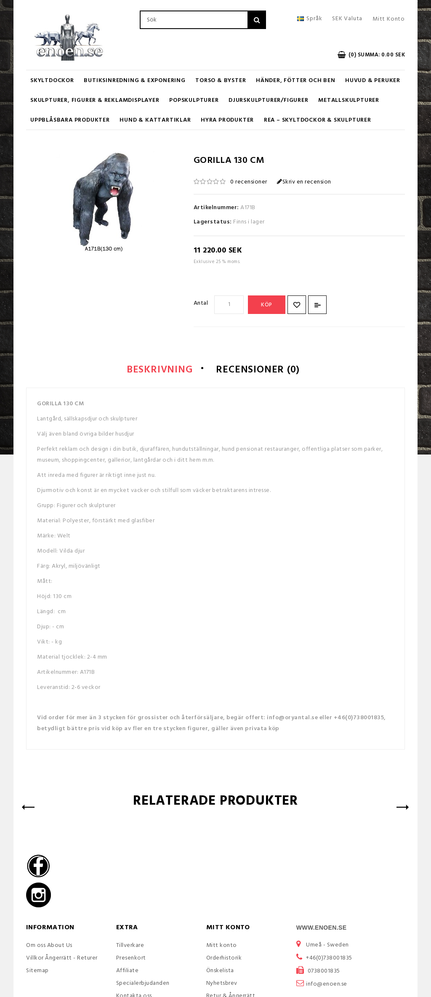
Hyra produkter (227, 120)
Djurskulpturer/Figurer (269, 100)
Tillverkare (130, 946)
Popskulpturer (193, 100)
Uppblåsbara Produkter (70, 120)
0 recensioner (248, 182)
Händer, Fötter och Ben (295, 80)
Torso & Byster (220, 80)
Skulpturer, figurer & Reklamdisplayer (95, 100)
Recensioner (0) (260, 370)
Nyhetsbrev (221, 984)
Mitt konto (221, 946)
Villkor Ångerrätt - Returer (62, 958)
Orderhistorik (224, 958)
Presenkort (131, 958)
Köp (266, 304)
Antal (201, 303)
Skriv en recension (304, 182)
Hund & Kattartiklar (155, 120)
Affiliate (127, 971)
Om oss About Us (49, 946)
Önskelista (220, 971)
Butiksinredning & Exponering (134, 80)
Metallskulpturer (348, 100)
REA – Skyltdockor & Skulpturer (317, 120)
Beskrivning (156, 370)
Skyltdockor (52, 80)
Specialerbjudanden (143, 984)
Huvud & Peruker (372, 80)
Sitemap (37, 971)
